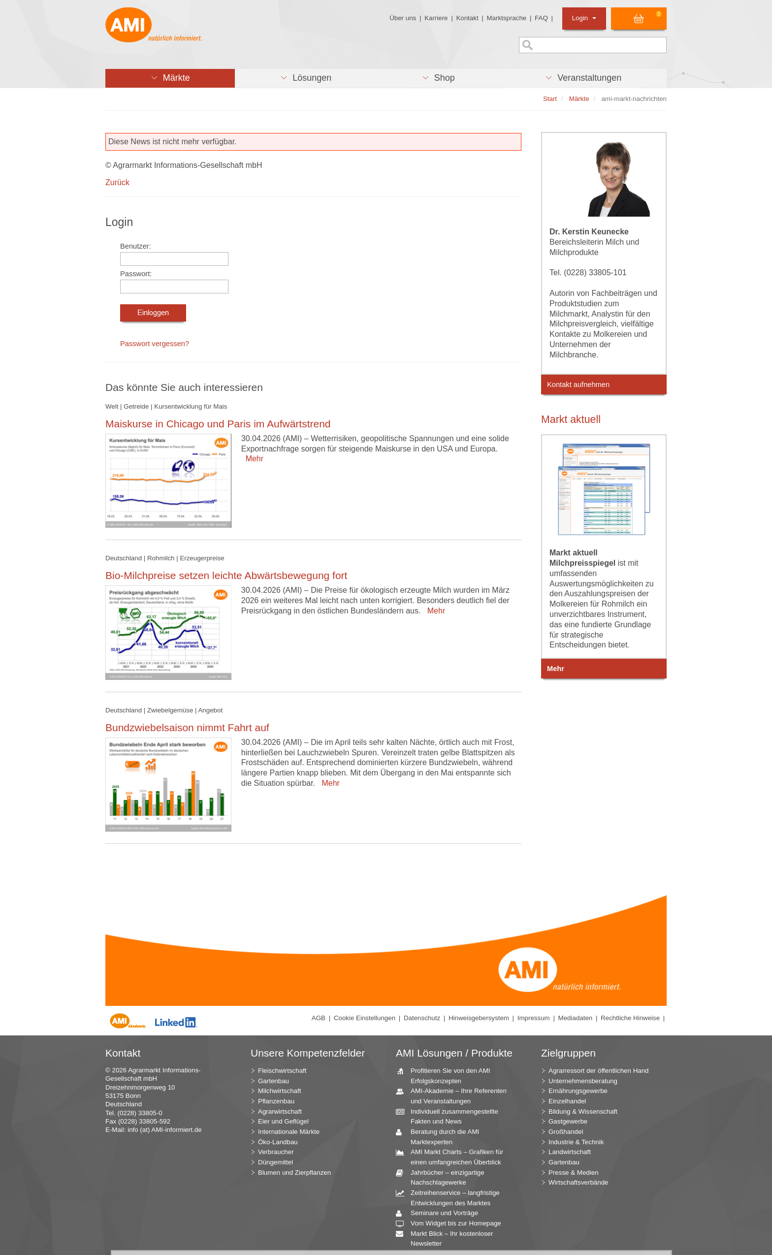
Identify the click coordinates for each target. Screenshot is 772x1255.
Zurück (117, 182)
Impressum (533, 1018)
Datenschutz (422, 1018)
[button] (170, 78)
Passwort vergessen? (154, 344)
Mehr (252, 458)
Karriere (436, 18)
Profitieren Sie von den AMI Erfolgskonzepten (446, 1075)
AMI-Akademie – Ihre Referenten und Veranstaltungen (455, 1095)
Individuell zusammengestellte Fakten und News (450, 1116)
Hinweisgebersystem (479, 1018)
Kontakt (467, 18)
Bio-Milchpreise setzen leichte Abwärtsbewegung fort (226, 575)
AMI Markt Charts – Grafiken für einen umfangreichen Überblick (453, 1156)
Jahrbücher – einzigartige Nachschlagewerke (443, 1177)
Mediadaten (575, 1018)
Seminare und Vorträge (440, 1213)
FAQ (541, 18)
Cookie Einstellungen (364, 1018)
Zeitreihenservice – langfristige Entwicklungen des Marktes (451, 1197)
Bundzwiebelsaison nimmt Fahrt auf (187, 727)
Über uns (402, 18)
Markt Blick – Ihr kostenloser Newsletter (448, 1238)
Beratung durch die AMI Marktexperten (441, 1136)
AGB (318, 1018)
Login (584, 18)
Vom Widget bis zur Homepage (452, 1224)
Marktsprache (506, 18)
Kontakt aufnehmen (578, 384)
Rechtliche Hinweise (630, 1018)
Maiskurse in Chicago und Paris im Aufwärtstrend (218, 423)
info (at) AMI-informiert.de (164, 1129)
